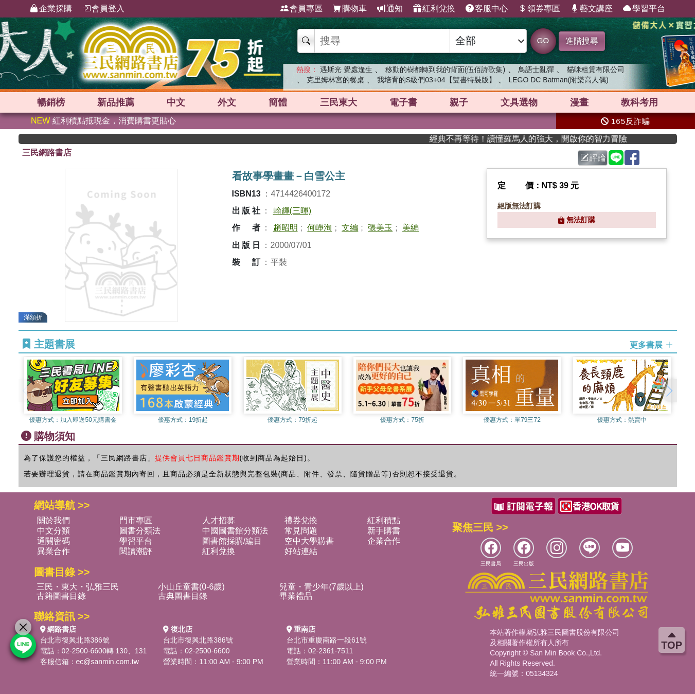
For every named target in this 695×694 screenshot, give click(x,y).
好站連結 (300, 551)
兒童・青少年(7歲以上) (321, 586)
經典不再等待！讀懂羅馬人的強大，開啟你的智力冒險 (549, 138)
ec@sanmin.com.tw (107, 661)
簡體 (278, 102)
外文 (227, 102)
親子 (459, 102)
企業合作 (383, 541)
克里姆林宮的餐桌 (335, 80)
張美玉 (380, 227)
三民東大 (338, 102)
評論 (593, 157)
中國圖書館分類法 (235, 530)
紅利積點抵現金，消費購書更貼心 (103, 120)
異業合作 (53, 551)
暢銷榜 (51, 102)
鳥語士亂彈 (536, 69)
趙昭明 (285, 227)
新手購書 (383, 530)
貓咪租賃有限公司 (596, 69)
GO (543, 40)
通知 (390, 8)
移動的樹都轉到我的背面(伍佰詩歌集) (445, 69)
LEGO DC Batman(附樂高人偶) (558, 80)
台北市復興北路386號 (75, 640)
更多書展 (651, 344)
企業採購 (51, 8)
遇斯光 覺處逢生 (346, 69)
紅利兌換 (434, 8)
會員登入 (103, 8)
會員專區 (301, 8)
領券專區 (539, 8)
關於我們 (53, 520)
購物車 (350, 8)
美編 (410, 227)
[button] (669, 390)
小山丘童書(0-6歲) (191, 586)
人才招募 (218, 520)
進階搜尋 (581, 41)
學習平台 (644, 8)
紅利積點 (383, 520)
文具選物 (519, 102)
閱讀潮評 (135, 551)
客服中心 (487, 8)
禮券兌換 (300, 520)
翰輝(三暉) (292, 210)
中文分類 (53, 530)
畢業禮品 (295, 596)
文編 (350, 227)
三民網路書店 (47, 152)
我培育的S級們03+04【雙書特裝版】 (436, 80)
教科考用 (639, 102)
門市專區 (135, 520)
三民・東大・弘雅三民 (78, 586)
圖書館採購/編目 (232, 541)
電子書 (403, 102)
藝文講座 (592, 8)
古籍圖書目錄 (61, 596)
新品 (115, 102)
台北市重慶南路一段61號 (327, 640)
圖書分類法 (140, 530)
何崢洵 (319, 227)
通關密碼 (53, 541)
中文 (176, 102)
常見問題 (300, 530)
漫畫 (579, 102)
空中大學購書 (309, 541)
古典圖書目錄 (182, 596)
